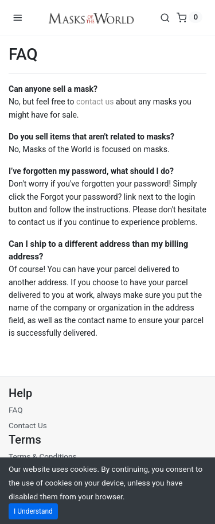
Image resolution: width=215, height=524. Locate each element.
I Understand (33, 511)
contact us (95, 101)
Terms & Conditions (43, 456)
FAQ (16, 409)
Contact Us (28, 425)
